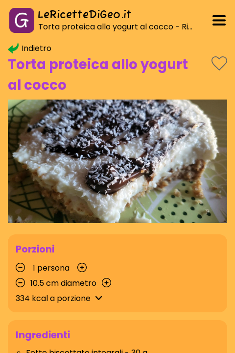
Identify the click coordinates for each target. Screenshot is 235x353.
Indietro (29, 48)
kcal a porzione (60, 298)
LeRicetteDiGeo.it (85, 15)
